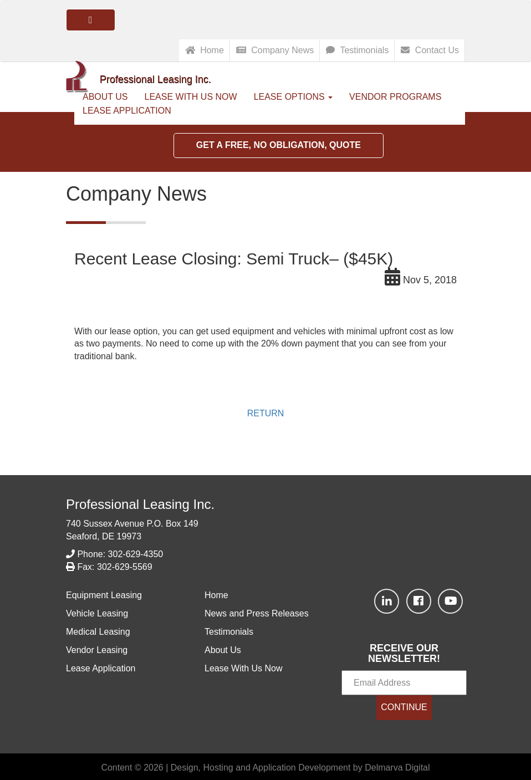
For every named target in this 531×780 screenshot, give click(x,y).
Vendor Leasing (96, 650)
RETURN (265, 413)
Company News (275, 50)
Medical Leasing (98, 631)
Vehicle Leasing (97, 613)
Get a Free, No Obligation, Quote (278, 145)
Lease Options (293, 96)
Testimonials (357, 50)
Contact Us (430, 50)
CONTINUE (404, 707)
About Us (223, 650)
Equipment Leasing (104, 595)
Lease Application (127, 110)
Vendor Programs (395, 96)
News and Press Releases (257, 613)
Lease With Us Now (191, 96)
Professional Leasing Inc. (140, 504)
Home (204, 50)
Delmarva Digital (397, 767)
